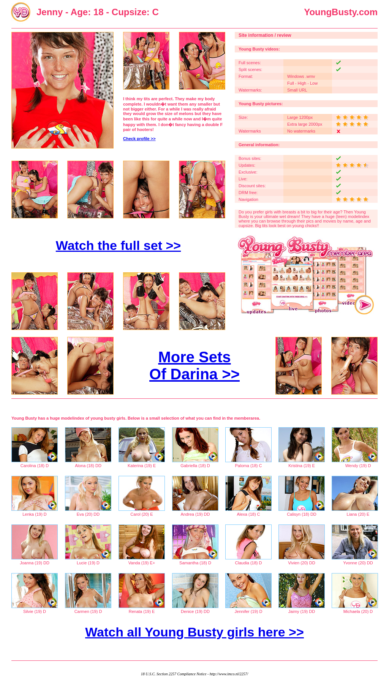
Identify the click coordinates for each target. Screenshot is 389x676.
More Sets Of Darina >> (194, 365)
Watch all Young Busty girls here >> (194, 632)
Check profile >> (139, 138)
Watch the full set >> (118, 245)
